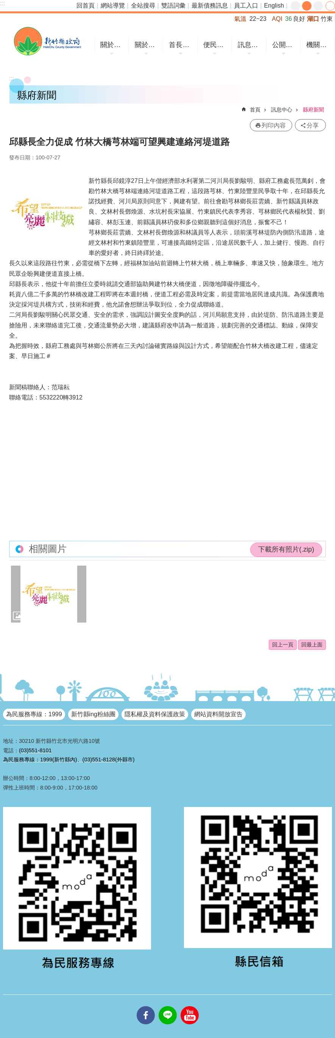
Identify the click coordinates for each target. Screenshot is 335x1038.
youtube (190, 1006)
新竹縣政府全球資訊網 (47, 41)
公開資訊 (284, 45)
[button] (48, 594)
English (274, 5)
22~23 (257, 19)
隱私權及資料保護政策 (155, 714)
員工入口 (246, 5)
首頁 (255, 110)
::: (2, 3)
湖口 (313, 19)
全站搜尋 (143, 5)
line (168, 1006)
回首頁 (85, 5)
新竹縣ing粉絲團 (93, 714)
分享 (330, 6)
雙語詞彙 (173, 5)
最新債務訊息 (210, 5)
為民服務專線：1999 (34, 714)
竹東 (327, 19)
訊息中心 (250, 45)
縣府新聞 (313, 110)
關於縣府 (147, 45)
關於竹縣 (112, 45)
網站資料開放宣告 (218, 714)
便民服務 (215, 45)
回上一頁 (282, 645)
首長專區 (181, 45)
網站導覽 (113, 5)
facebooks (146, 1006)
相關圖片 (48, 549)
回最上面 (312, 645)
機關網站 (318, 45)
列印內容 (274, 125)
